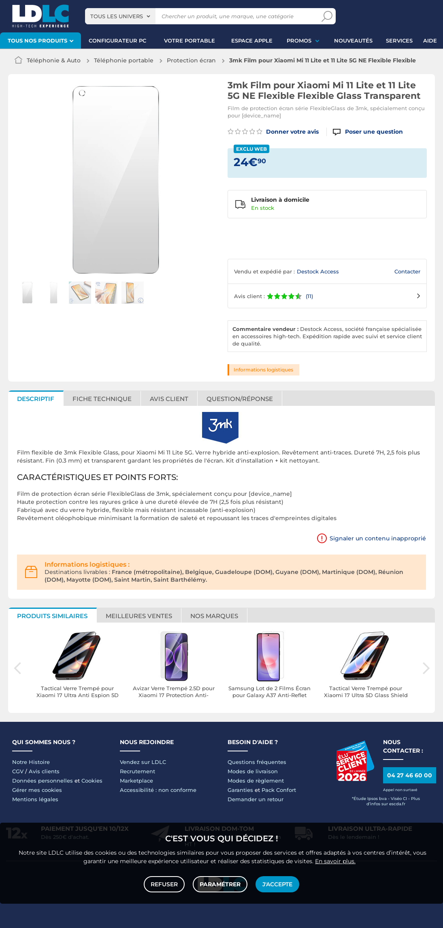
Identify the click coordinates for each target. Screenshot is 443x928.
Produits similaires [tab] (52, 616)
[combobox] (120, 16)
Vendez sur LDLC (143, 762)
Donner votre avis (273, 131)
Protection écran (191, 60)
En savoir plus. (335, 861)
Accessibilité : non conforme (158, 790)
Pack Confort (279, 790)
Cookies (91, 780)
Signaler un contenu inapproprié (378, 538)
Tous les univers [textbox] (116, 16)
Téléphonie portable (123, 60)
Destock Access (318, 271)
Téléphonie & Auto (54, 60)
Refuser (164, 884)
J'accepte (277, 884)
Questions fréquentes (257, 762)
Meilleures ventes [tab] (139, 616)
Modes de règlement (256, 780)
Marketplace (136, 780)
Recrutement (137, 771)
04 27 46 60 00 (409, 775)
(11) (309, 296)
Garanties (240, 790)
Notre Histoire (31, 762)
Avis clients (44, 771)
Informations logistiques (263, 370)
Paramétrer (220, 884)
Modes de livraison (253, 771)
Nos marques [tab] (214, 616)
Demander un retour (255, 799)
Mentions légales (35, 799)
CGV (17, 771)
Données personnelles (42, 780)
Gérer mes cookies (37, 790)
